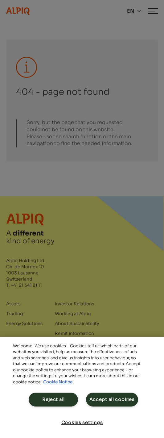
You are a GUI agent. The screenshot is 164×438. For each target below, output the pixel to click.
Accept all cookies (112, 399)
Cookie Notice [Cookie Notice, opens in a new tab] (57, 382)
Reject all (53, 399)
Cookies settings (82, 422)
